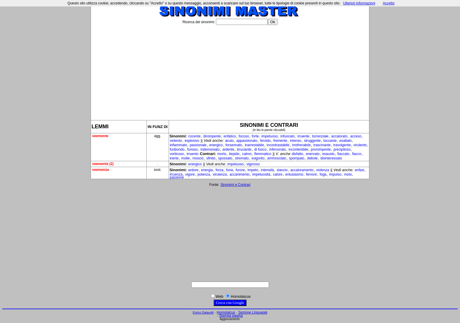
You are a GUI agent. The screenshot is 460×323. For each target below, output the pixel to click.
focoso (244, 136)
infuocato (287, 136)
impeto (253, 170)
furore (240, 170)
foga (322, 174)
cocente (194, 136)
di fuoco (260, 149)
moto (348, 174)
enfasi (359, 170)
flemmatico (262, 154)
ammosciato (276, 158)
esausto (328, 154)
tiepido (234, 154)
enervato (312, 154)
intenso (295, 141)
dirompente (212, 136)
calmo (246, 154)
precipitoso (342, 149)
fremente (280, 141)
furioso (192, 149)
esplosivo (192, 141)
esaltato (345, 141)
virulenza (220, 174)
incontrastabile (278, 145)
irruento (193, 154)
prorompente (321, 149)
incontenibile (298, 149)
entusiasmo (294, 174)
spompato (297, 158)
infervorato (277, 149)
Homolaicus (226, 312)
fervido (265, 141)
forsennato (234, 145)
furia (229, 170)
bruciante (244, 149)
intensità (267, 170)
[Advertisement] (230, 70)
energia (207, 170)
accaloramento (302, 170)
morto (221, 154)
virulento (360, 145)
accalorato (339, 136)
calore (278, 174)
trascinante (322, 145)
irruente (303, 136)
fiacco (356, 154)
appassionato (246, 141)
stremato (242, 158)
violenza (322, 170)
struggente (312, 141)
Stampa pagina (231, 316)
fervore (311, 174)
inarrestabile (254, 145)
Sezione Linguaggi (252, 312)
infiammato (178, 145)
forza (220, 170)
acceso (355, 136)
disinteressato (331, 158)
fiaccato (343, 154)
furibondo (177, 149)
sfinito (210, 158)
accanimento (239, 174)
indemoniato (209, 149)
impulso (335, 174)
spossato (225, 158)
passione (177, 177)
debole (312, 158)
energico (216, 145)
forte (255, 136)
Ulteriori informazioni (359, 3)
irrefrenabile (301, 145)
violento (176, 141)
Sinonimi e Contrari (236, 185)
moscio (198, 158)
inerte (174, 158)
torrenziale (320, 136)
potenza (203, 174)
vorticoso (177, 154)
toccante (329, 141)
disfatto (297, 154)
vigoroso (253, 164)
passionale (198, 145)
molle (185, 158)
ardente (228, 149)
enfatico (230, 136)
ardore (193, 170)
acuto (229, 141)
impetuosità (261, 174)
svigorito (258, 158)
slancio (282, 170)
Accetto (389, 3)
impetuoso (269, 136)
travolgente (342, 145)
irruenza (176, 174)
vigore (190, 174)
